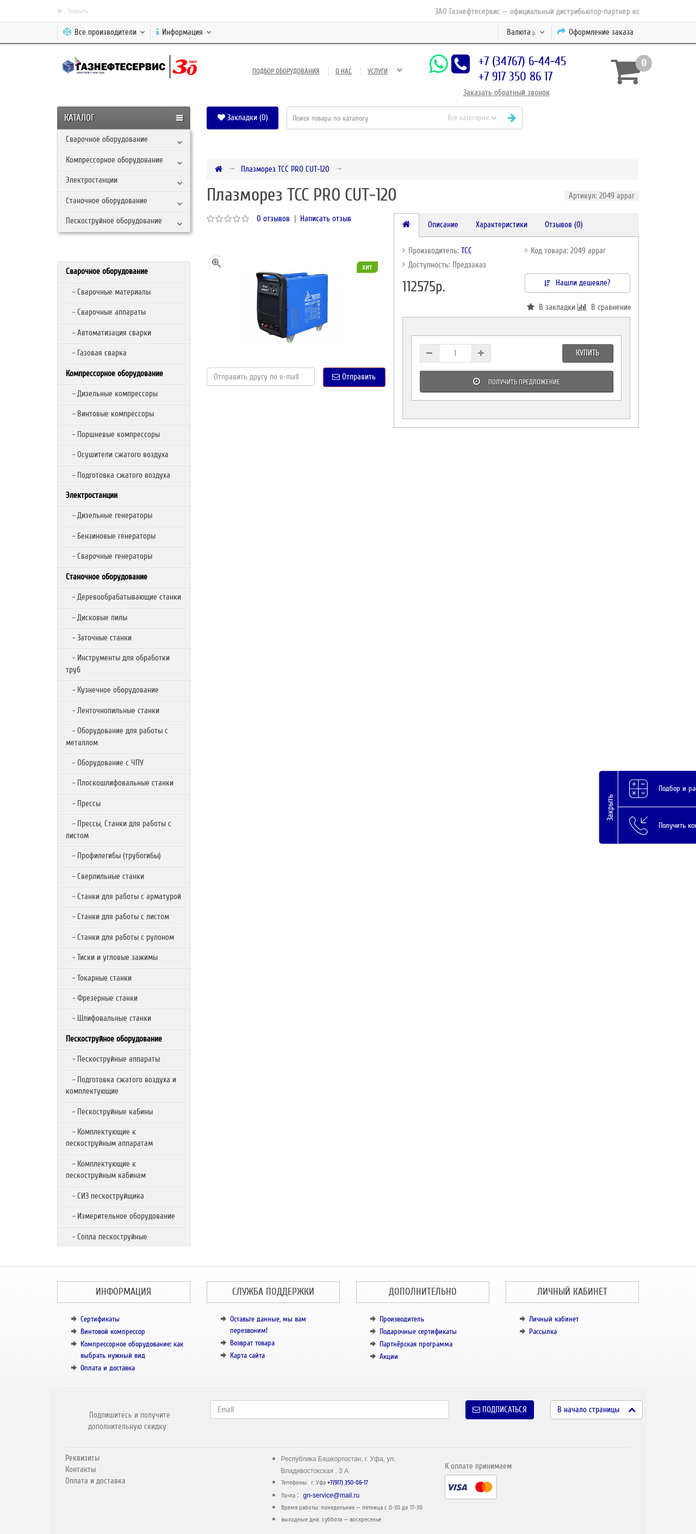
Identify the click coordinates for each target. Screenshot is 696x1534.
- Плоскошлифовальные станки (119, 783)
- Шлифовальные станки (108, 1018)
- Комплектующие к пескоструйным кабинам (106, 1169)
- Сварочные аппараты (106, 312)
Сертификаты (100, 1319)
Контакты (80, 1469)
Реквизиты (82, 1458)
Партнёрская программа (416, 1344)
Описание (443, 224)
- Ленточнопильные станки (112, 710)
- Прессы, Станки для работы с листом (118, 829)
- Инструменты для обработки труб (118, 663)
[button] (585, 118)
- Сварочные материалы (108, 292)
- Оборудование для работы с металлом (117, 736)
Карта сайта (247, 1355)
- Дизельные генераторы (109, 515)
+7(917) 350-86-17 (347, 1483)
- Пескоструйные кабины (109, 1112)
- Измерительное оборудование (120, 1216)
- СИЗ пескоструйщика (105, 1196)
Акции (389, 1356)
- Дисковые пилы (96, 617)
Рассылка (543, 1331)
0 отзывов (273, 218)
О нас (343, 71)
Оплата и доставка (107, 1368)
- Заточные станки (99, 638)
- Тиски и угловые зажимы (112, 957)
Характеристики (501, 224)
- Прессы (83, 803)
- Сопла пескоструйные (106, 1237)
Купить (587, 353)
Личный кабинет (554, 1319)
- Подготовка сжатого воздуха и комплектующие (121, 1085)
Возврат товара (252, 1343)
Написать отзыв (325, 218)
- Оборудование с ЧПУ (105, 763)
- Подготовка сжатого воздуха (118, 475)
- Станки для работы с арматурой (123, 896)
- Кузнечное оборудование (112, 690)
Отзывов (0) (564, 224)
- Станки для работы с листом (117, 916)
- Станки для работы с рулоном (120, 937)
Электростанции (91, 180)
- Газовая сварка (96, 353)
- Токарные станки (99, 978)
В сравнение (603, 307)
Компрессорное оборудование (114, 160)
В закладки (551, 307)
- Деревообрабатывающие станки (123, 597)
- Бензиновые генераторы (111, 536)
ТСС (466, 250)
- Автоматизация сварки (108, 333)
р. (526, 32)
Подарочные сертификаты (418, 1331)
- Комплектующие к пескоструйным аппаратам (109, 1137)
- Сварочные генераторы (109, 556)
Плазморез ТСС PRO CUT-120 (285, 169)
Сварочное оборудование (107, 139)
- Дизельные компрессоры (112, 393)
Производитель (402, 1319)
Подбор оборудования (286, 71)
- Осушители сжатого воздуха (117, 454)
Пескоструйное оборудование (114, 221)
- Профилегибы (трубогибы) (113, 855)
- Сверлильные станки (105, 876)
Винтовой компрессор (112, 1331)
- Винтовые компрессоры (110, 414)
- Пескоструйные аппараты (113, 1059)
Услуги (378, 71)
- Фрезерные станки (102, 998)
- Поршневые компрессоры (113, 434)
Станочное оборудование (106, 200)
